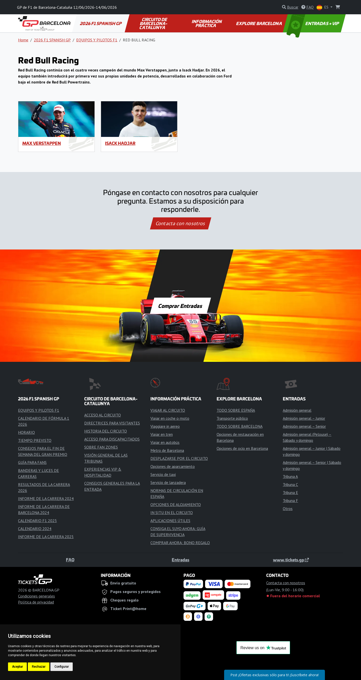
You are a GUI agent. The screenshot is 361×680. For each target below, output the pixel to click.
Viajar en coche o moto (169, 418)
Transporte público (232, 418)
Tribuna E (290, 492)
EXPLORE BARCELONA (259, 23)
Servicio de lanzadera (168, 482)
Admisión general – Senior (304, 426)
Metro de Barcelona (167, 450)
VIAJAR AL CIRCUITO (167, 410)
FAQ (70, 560)
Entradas (180, 560)
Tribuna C (290, 484)
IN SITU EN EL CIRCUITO (171, 512)
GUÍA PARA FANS (32, 462)
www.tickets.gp (291, 560)
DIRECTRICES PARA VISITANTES (112, 423)
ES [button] (323, 7)
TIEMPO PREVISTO (34, 440)
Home (23, 39)
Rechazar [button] (38, 666)
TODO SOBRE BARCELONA (239, 426)
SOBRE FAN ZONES (101, 447)
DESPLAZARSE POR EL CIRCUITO (179, 458)
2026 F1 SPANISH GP (101, 23)
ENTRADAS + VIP (313, 23)
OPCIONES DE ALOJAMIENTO (175, 504)
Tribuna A (290, 476)
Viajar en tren (161, 434)
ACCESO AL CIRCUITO (102, 414)
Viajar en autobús (164, 442)
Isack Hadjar (120, 143)
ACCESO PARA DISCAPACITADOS (112, 439)
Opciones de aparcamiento (172, 466)
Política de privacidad (36, 602)
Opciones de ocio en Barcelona (242, 448)
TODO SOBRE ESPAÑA (236, 410)
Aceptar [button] (17, 666)
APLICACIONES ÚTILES (170, 520)
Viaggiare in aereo (165, 426)
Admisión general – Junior (304, 418)
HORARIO (26, 432)
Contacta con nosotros (180, 223)
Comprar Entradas (180, 305)
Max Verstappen (41, 143)
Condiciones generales (36, 596)
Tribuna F (290, 500)
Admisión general (297, 410)
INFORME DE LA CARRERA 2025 (46, 536)
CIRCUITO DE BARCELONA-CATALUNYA (154, 23)
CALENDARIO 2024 (34, 528)
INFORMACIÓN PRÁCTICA (207, 23)
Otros (288, 508)
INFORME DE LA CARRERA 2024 (46, 498)
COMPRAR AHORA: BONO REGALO (180, 542)
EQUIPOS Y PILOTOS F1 (96, 39)
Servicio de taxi (163, 474)
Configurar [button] (61, 666)
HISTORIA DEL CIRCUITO (105, 431)
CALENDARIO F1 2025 (37, 520)
